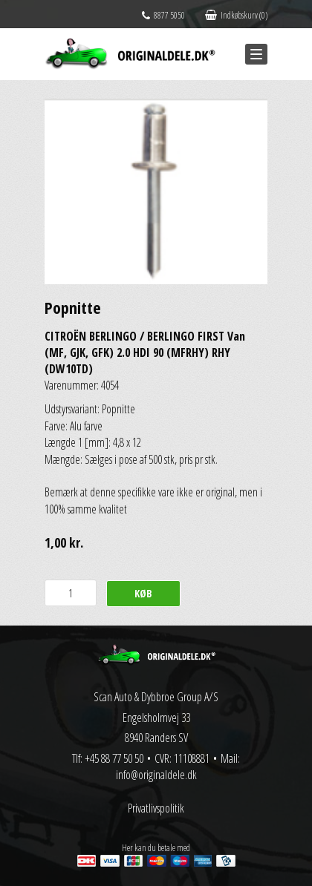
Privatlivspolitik (156, 808)
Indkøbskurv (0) (236, 15)
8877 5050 (163, 15)
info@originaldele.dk (156, 775)
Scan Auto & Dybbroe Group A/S (156, 697)
